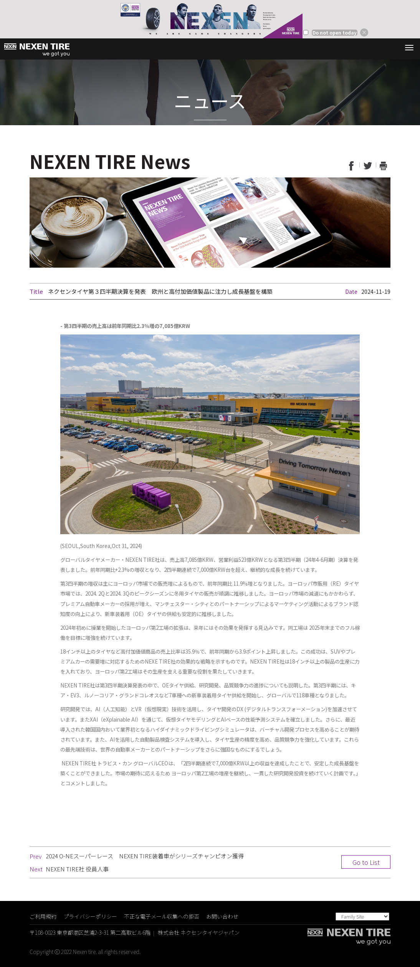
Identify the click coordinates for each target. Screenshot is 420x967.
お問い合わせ (222, 916)
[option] (210, 19)
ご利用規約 (43, 916)
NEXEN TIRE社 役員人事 (77, 869)
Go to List (366, 862)
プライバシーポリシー (90, 916)
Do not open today (335, 33)
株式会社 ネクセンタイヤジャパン (199, 932)
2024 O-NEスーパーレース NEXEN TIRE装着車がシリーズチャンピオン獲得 (145, 856)
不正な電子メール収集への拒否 (161, 916)
